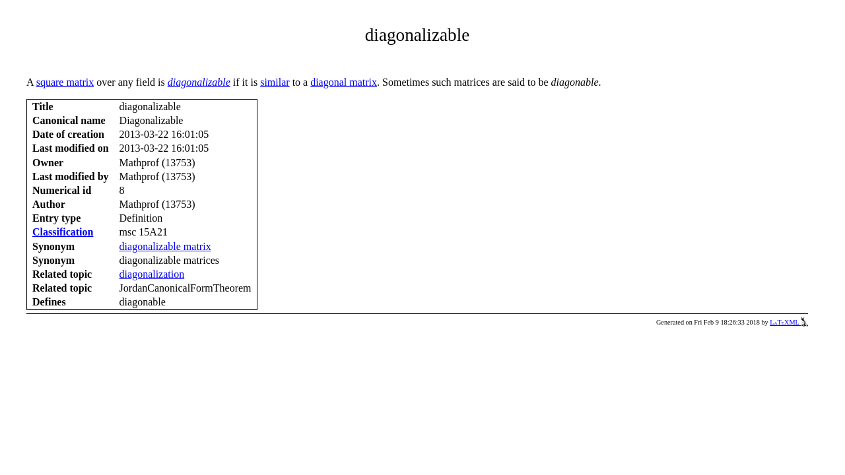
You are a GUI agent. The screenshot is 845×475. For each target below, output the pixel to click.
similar (274, 82)
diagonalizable (199, 82)
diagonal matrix (343, 82)
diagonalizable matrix (165, 246)
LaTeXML (789, 322)
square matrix (65, 82)
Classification (62, 232)
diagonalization (152, 274)
